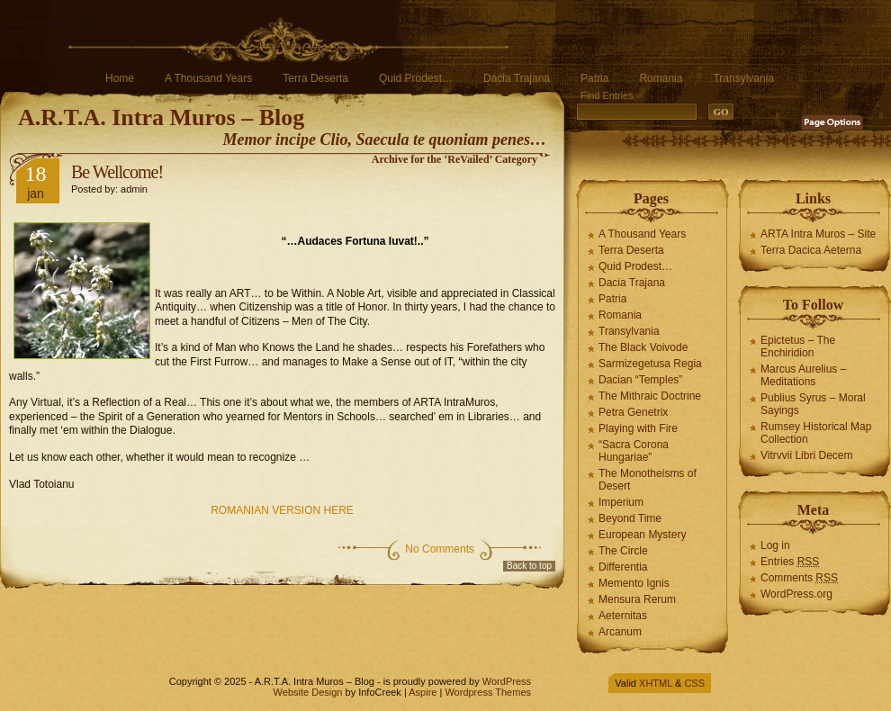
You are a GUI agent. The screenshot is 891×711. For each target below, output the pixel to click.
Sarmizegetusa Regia (650, 363)
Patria (594, 78)
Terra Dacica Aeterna (810, 250)
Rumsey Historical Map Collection (815, 433)
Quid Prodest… (416, 78)
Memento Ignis (634, 583)
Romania (660, 78)
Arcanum (620, 632)
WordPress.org (796, 594)
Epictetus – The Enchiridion (797, 346)
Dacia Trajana (516, 78)
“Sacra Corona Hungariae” (633, 451)
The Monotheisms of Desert (647, 479)
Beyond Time (630, 518)
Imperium (621, 502)
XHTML (655, 683)
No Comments (439, 549)
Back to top (529, 566)
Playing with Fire (638, 428)
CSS (694, 683)
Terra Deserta (315, 78)
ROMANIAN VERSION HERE (282, 510)
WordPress (506, 681)
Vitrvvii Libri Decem (806, 455)
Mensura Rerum (637, 599)
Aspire (422, 692)
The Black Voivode (643, 347)
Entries (789, 561)
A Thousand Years (208, 78)
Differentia (622, 567)
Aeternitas (622, 615)
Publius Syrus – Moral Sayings (813, 404)
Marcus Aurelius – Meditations (803, 375)
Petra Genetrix (633, 412)
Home (119, 78)
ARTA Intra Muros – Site (818, 234)
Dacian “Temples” (640, 380)
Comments (799, 578)
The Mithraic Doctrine (649, 396)
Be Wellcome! (117, 172)
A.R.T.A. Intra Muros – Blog (161, 117)
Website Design (308, 692)
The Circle (623, 550)
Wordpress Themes (488, 692)
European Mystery (642, 534)
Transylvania (743, 78)
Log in (775, 545)
